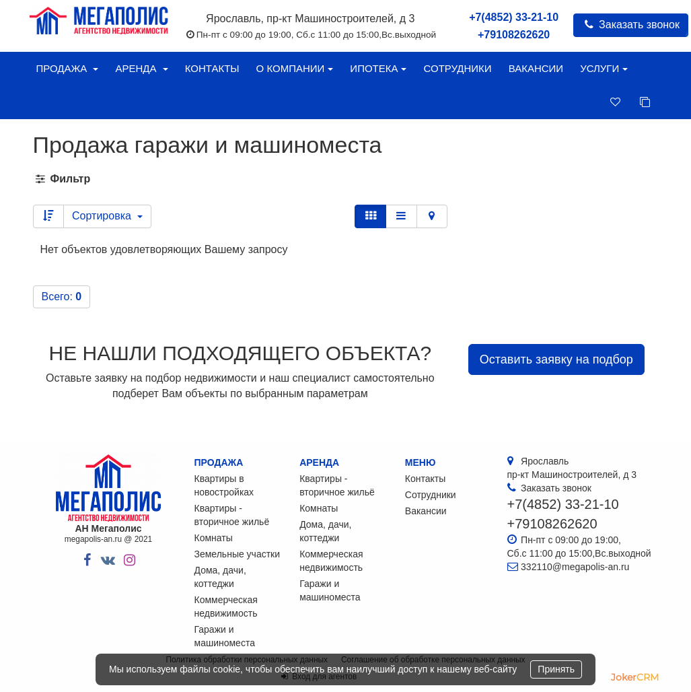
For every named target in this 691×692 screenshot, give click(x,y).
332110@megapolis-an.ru (575, 566)
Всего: (62, 296)
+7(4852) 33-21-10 (513, 17)
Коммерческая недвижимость (226, 606)
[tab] (345, 179)
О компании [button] (295, 68)
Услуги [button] (604, 68)
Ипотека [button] (378, 68)
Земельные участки (237, 554)
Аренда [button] (141, 68)
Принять (556, 669)
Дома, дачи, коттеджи (220, 577)
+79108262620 (514, 34)
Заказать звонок (631, 24)
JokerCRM (635, 677)
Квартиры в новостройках (224, 485)
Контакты (212, 68)
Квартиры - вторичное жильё (232, 515)
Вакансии (536, 68)
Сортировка (107, 215)
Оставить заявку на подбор (556, 359)
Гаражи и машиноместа (224, 636)
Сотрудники (457, 68)
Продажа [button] (67, 68)
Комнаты (213, 537)
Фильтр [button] (62, 178)
